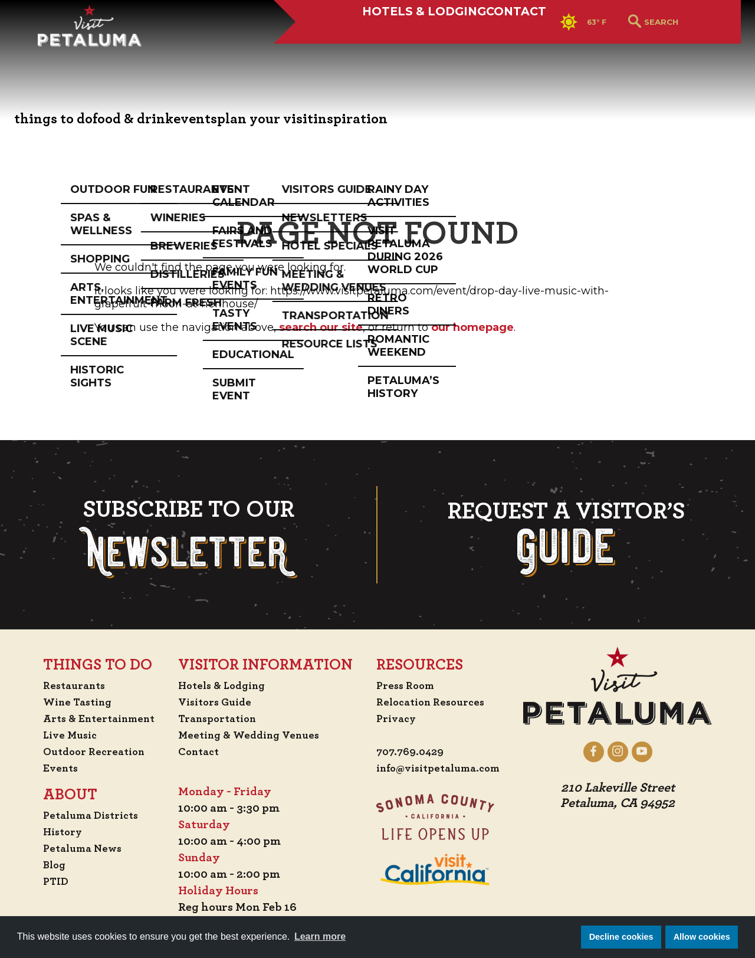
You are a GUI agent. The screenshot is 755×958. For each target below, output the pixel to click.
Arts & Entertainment (92, 718)
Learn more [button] (320, 936)
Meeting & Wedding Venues (253, 735)
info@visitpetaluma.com (443, 769)
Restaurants (65, 685)
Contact (474, 51)
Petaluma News (73, 848)
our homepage (472, 327)
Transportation (220, 718)
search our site (321, 327)
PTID (44, 881)
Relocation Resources (434, 702)
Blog (43, 865)
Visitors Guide (217, 702)
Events (49, 768)
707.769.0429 (412, 753)
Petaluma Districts (83, 815)
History (52, 832)
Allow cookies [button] (702, 936)
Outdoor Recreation (86, 751)
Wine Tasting (69, 702)
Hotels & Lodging (347, 51)
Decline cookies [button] (621, 936)
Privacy (397, 718)
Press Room (406, 685)
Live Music (60, 735)
